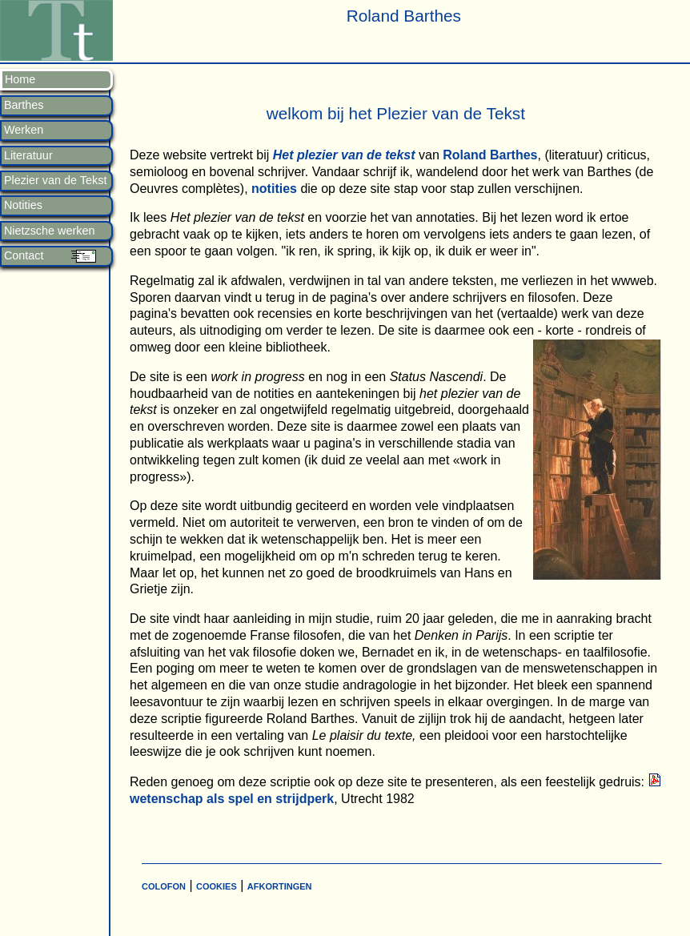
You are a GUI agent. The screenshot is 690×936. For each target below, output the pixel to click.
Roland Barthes (490, 155)
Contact (24, 256)
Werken (23, 130)
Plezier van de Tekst (55, 181)
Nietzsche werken (49, 231)
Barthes (24, 105)
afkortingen (279, 885)
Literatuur (28, 156)
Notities (23, 205)
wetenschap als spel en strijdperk (232, 798)
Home (20, 80)
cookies (216, 885)
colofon (164, 885)
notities (274, 188)
